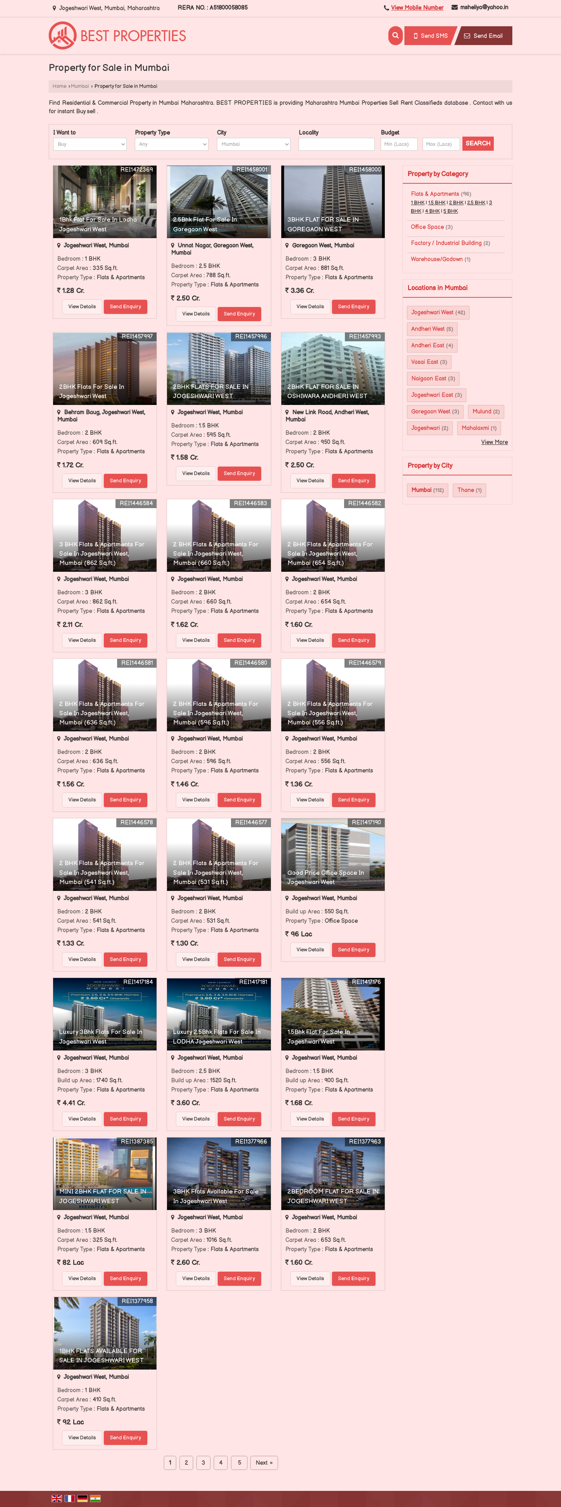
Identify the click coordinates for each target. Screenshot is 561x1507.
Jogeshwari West (432, 312)
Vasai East (424, 362)
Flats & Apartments (435, 194)
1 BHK (418, 203)
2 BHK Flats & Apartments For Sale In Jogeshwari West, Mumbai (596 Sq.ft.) (215, 713)
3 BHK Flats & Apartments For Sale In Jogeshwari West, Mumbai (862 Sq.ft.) (101, 554)
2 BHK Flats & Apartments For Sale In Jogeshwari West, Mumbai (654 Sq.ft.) (330, 554)
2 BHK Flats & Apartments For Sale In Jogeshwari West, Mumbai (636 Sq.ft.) (101, 713)
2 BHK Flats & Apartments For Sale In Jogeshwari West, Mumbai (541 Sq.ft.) (101, 872)
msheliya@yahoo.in (484, 7)
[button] (417, 7)
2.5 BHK (476, 203)
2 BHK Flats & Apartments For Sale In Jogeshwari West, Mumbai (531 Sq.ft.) (215, 872)
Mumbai (80, 86)
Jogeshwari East (432, 395)
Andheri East (427, 345)
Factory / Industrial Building (446, 243)
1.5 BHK (437, 203)
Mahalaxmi (475, 428)
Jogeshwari (425, 428)
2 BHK (456, 203)
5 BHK (450, 211)
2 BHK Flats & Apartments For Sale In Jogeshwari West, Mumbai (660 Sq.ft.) (215, 554)
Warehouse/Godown (437, 259)
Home (59, 86)
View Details (82, 307)
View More (494, 442)
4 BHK (432, 211)
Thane (465, 490)
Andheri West (428, 329)
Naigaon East (428, 378)
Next (264, 1463)
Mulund (481, 411)
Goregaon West (430, 411)
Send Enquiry (125, 307)
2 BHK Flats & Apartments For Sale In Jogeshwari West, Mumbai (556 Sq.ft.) (330, 713)
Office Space (427, 227)
